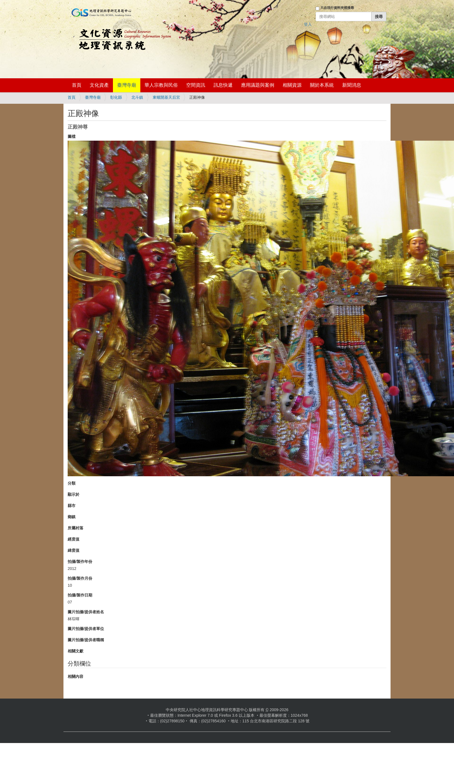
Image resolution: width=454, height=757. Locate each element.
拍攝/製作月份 (80, 578)
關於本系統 (322, 85)
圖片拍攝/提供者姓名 (86, 612)
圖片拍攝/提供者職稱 (86, 640)
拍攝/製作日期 (80, 595)
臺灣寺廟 (126, 85)
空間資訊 (195, 85)
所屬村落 (75, 528)
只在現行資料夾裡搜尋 (337, 8)
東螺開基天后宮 (166, 97)
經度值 (73, 539)
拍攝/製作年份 (80, 561)
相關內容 (75, 676)
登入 (308, 24)
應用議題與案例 (257, 85)
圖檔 (71, 136)
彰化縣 (116, 97)
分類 (71, 483)
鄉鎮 (71, 517)
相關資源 (292, 85)
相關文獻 (75, 651)
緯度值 (73, 550)
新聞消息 (351, 85)
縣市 (71, 505)
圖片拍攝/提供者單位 (86, 628)
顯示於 (73, 494)
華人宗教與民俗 (161, 85)
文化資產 (99, 85)
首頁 (76, 85)
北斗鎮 (137, 97)
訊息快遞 (223, 85)
